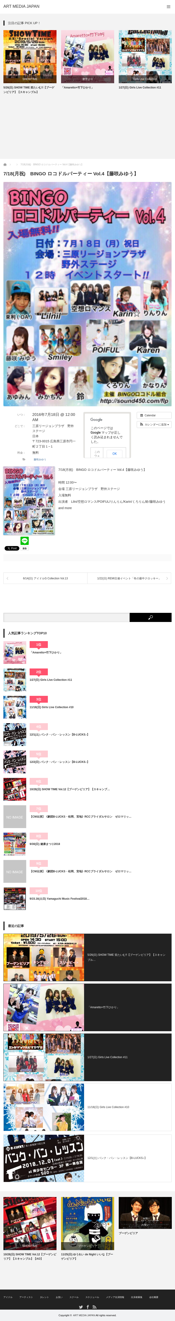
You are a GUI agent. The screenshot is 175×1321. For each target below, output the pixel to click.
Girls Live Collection (145, 79)
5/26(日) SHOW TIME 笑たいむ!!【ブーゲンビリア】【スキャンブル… (126, 957)
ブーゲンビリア (87, 1246)
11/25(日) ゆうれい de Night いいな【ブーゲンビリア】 (87, 1256)
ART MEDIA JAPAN (84, 1315)
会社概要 (153, 1297)
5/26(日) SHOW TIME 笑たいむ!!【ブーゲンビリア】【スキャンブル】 (28, 89)
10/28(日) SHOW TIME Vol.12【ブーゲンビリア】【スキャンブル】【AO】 (29, 1256)
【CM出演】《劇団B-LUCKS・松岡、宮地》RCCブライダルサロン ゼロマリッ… (80, 816)
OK (115, 454)
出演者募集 (136, 1297)
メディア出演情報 (115, 1297)
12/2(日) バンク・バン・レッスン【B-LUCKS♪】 (60, 762)
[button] (154, 424)
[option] (30, 62)
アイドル (8, 1297)
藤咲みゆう (40, 459)
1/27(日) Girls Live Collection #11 (140, 87)
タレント (44, 1297)
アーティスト (26, 1297)
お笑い (145, 1224)
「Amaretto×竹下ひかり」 (77, 87)
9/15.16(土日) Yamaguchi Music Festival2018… (60, 898)
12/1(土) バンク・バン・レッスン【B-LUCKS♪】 (60, 734)
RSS (94, 1307)
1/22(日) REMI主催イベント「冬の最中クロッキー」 (129, 578)
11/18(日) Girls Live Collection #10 (52, 707)
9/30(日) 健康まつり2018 (45, 844)
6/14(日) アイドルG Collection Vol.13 (45, 578)
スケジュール (92, 1297)
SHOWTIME (30, 79)
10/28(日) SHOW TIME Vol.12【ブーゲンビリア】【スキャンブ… (70, 789)
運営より (87, 79)
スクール (74, 1297)
